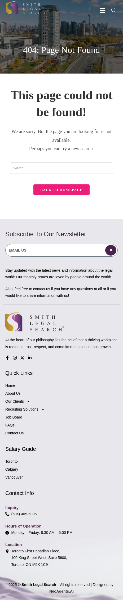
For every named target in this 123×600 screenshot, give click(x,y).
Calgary (11, 469)
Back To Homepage (61, 190)
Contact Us (14, 433)
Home (10, 385)
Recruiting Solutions (25, 409)
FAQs (10, 425)
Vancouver (14, 477)
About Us (13, 393)
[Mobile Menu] (103, 10)
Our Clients (17, 401)
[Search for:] (112, 11)
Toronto (11, 461)
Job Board (13, 417)
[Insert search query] (61, 168)
